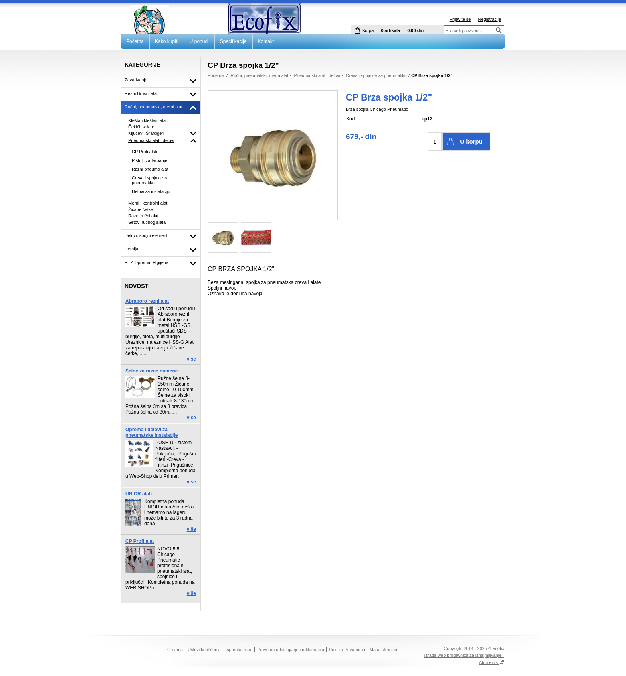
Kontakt (266, 41)
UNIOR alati (138, 494)
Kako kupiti (166, 41)
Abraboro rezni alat (147, 301)
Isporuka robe (239, 649)
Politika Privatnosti (347, 649)
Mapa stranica (383, 649)
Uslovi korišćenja (204, 649)
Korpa (368, 30)
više (191, 359)
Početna (135, 41)
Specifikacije (233, 41)
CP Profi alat (139, 541)
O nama (175, 649)
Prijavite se (460, 19)
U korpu (471, 141)
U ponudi (199, 41)
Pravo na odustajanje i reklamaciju (290, 649)
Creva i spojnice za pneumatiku (376, 75)
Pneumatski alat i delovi (317, 75)
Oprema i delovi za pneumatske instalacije (151, 432)
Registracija (489, 19)
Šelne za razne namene (151, 371)
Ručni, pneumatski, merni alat (260, 75)
